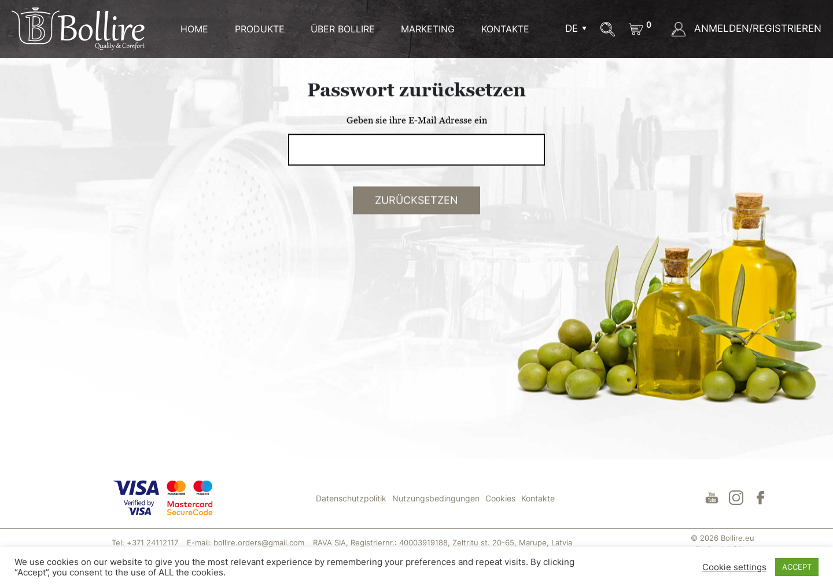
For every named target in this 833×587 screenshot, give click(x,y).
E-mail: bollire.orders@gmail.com (245, 542)
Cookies (500, 498)
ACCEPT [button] (797, 566)
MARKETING (428, 29)
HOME (194, 29)
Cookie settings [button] (734, 567)
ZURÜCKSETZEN (416, 216)
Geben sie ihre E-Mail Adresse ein (417, 136)
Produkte (260, 29)
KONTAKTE (505, 29)
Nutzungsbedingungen (436, 498)
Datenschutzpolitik (351, 498)
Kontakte (538, 498)
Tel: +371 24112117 (145, 542)
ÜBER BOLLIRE (343, 29)
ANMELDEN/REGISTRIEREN (746, 28)
